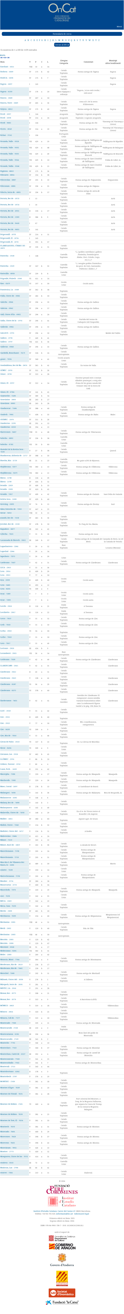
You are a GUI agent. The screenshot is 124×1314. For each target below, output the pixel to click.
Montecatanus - (9, 1034)
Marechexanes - (9, 851)
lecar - (5, 600)
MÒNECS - (7, 1005)
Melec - (5, 954)
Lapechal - (7, 551)
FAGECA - (6, 78)
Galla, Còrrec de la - (11, 320)
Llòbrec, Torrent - (10, 764)
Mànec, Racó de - (10, 845)
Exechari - (7, 66)
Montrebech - (8, 1076)
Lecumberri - (8, 653)
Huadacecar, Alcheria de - (13, 455)
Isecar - (6, 513)
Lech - (5, 624)
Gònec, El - (7, 383)
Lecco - (5, 618)
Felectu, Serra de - (10, 192)
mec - (5, 896)
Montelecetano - (9, 1071)
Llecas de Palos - (9, 741)
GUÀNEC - (7, 419)
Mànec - (6, 840)
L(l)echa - (6, 534)
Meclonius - (7, 934)
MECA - (6, 901)
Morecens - (7, 1142)
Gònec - (6, 374)
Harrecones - (8, 432)
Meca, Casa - (8, 906)
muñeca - (6, 1162)
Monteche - (7, 1042)
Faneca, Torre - (9, 103)
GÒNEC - (6, 370)
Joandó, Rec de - (9, 517)
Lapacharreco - (9, 546)
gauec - (6, 359)
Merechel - (7, 973)
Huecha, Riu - (8, 460)
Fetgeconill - (8, 234)
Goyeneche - (8, 395)
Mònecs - (6, 1011)
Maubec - (6, 881)
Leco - (5, 643)
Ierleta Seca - (8, 499)
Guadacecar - (8, 408)
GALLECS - (7, 333)
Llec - (5, 717)
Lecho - (6, 637)
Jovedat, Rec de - (9, 524)
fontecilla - (7, 273)
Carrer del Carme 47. (67, 1211)
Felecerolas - (8, 180)
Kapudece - (7, 529)
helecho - (6, 438)
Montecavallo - (9, 1039)
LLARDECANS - (9, 665)
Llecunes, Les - (9, 754)
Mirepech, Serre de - (11, 984)
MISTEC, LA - (8, 988)
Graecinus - (7, 403)
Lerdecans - (7, 659)
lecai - (5, 593)
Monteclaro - (8, 1047)
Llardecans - (8, 671)
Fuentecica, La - (9, 289)
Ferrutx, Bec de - (9, 198)
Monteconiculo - (9, 1059)
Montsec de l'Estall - (11, 1093)
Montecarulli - (9, 1028)
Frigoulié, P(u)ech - (11, 278)
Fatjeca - (6, 109)
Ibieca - (6, 478)
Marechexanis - (9, 857)
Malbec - (6, 818)
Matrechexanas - (10, 876)
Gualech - (6, 414)
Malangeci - (8, 792)
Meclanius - (7, 922)
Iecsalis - (6, 485)
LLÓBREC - (7, 759)
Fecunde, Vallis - (9, 166)
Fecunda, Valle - (9, 141)
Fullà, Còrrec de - (10, 295)
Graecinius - (8, 399)
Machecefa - (8, 780)
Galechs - (6, 302)
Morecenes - (8, 1136)
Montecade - (8, 1023)
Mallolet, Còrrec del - (11, 831)
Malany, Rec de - (9, 802)
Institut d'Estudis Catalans (45, 1211)
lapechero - (7, 556)
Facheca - (6, 71)
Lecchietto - (7, 612)
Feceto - (6, 129)
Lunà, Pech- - (8, 769)
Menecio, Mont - (9, 959)
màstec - (6, 870)
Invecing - (7, 504)
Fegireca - (7, 171)
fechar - (6, 135)
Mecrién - (6, 939)
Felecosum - (8, 186)
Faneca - (6, 98)
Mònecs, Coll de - (10, 1018)
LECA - (5, 567)
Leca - (5, 571)
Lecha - (6, 631)
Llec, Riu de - (8, 735)
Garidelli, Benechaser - (12, 353)
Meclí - (5, 928)
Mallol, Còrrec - (9, 825)
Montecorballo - (9, 1062)
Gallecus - (7, 346)
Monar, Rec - (8, 993)
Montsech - (7, 1126)
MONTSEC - (7, 1081)
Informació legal (81, 1213)
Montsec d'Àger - (10, 1087)
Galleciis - (7, 326)
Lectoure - (7, 648)
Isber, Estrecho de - (11, 509)
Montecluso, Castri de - (12, 1054)
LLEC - (5, 710)
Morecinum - (8, 1147)
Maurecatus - (8, 884)
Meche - (6, 911)
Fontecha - (7, 255)
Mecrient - (7, 947)
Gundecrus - (8, 423)
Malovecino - (8, 836)
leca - (5, 580)
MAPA (2, 55)
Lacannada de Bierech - (13, 540)
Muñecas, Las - (9, 1167)
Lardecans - (7, 562)
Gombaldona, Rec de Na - (13, 365)
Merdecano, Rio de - (11, 964)
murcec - (6, 1172)
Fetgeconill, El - (9, 238)
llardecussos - (8, 700)
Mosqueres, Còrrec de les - (14, 1156)
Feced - (5, 114)
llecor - (5, 748)
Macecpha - (7, 774)
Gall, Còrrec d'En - (10, 314)
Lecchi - (6, 606)
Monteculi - (7, 1066)
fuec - (5, 283)
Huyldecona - (8, 466)
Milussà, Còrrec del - (11, 979)
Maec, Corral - (8, 786)
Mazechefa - (8, 889)
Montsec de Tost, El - (11, 1120)
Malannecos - (8, 797)
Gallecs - (6, 338)
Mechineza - (8, 916)
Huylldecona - (8, 473)
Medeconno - (8, 950)
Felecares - (7, 175)
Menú (119, 26)
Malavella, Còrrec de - (12, 812)
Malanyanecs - (9, 807)
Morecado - (7, 1131)
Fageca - (6, 84)
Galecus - (6, 308)
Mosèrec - (7, 1151)
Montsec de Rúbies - (11, 1104)
